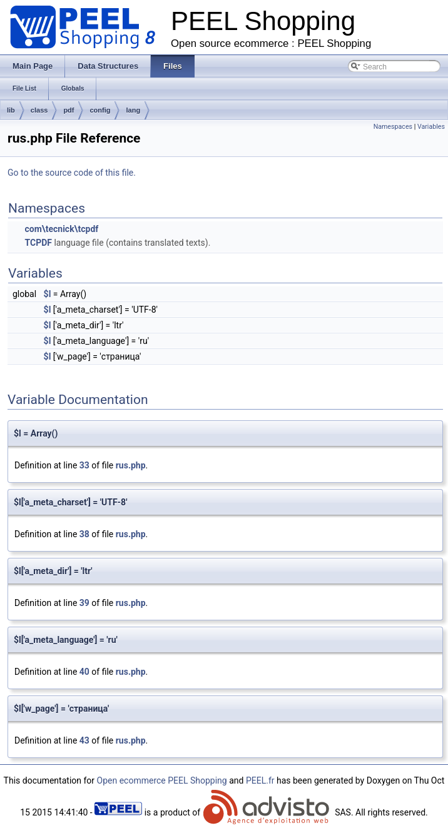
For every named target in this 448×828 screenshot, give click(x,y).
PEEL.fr (260, 780)
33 (84, 465)
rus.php (131, 465)
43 (84, 740)
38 (84, 534)
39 (84, 603)
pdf (68, 110)
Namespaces (393, 127)
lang (133, 110)
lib (11, 110)
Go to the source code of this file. (72, 173)
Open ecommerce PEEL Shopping (162, 780)
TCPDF (37, 243)
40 (84, 672)
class (39, 110)
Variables (431, 127)
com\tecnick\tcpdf (61, 229)
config (99, 110)
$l (47, 294)
